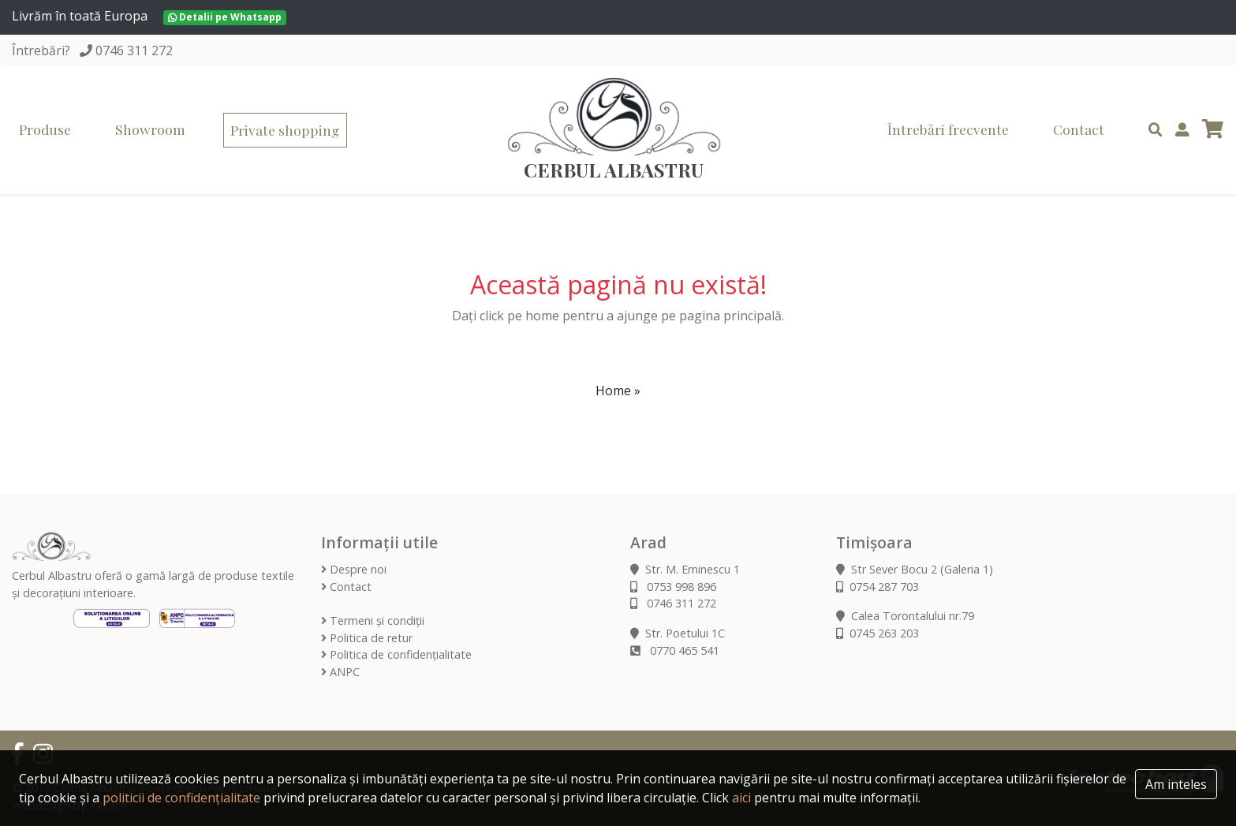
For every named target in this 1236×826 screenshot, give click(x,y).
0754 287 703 (877, 586)
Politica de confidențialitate (396, 654)
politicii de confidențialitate (181, 797)
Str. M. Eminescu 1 (685, 569)
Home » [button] (618, 390)
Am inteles (1176, 784)
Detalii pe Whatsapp (225, 17)
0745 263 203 (877, 633)
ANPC (340, 671)
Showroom (150, 129)
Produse (45, 129)
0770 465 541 (674, 650)
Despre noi (353, 569)
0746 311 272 (134, 50)
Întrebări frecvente (948, 129)
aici (741, 797)
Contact (1078, 129)
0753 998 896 (673, 586)
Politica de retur (367, 637)
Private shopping (285, 130)
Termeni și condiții (372, 620)
